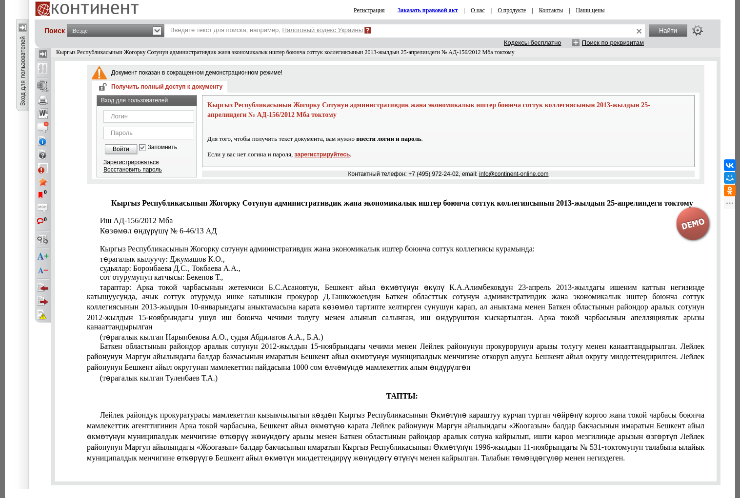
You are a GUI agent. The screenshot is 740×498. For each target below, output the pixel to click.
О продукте (512, 10)
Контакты (551, 10)
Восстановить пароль (132, 169)
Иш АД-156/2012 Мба (136, 220)
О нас (478, 10)
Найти (668, 30)
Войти (121, 149)
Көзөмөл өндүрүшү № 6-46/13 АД (158, 231)
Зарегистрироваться (131, 162)
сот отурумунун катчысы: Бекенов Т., (161, 277)
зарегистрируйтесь (322, 154)
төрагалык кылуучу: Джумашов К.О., (162, 259)
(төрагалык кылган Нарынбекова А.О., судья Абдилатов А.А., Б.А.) (211, 337)
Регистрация (369, 10)
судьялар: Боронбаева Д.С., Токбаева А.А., (170, 268)
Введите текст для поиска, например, (266, 30)
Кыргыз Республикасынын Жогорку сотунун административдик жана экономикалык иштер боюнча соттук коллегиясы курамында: (317, 249)
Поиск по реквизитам (613, 42)
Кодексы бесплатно (532, 42)
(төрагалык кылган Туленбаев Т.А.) (159, 378)
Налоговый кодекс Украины (322, 30)
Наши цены (590, 10)
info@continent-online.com (513, 174)
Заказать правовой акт (428, 10)
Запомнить (162, 147)
